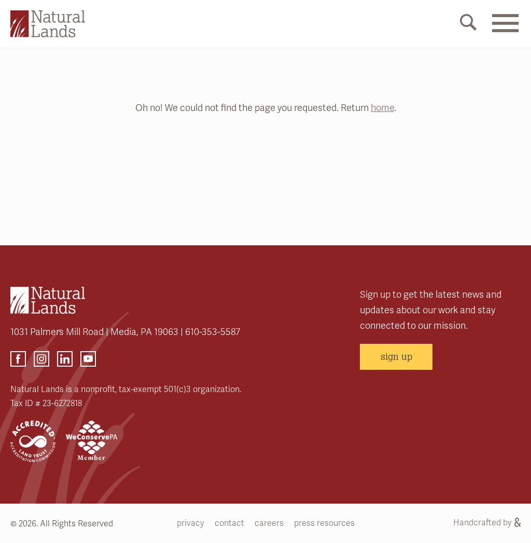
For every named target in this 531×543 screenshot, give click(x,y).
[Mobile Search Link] (468, 24)
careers (269, 523)
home (382, 108)
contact (229, 523)
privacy (190, 523)
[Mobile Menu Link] (505, 29)
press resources (324, 523)
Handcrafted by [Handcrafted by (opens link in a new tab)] (487, 523)
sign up (396, 356)
